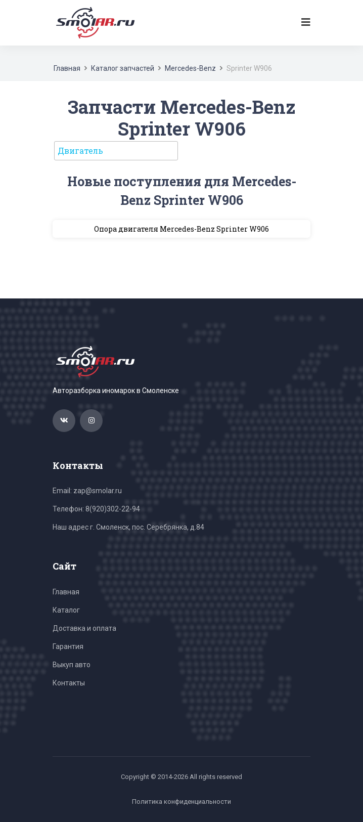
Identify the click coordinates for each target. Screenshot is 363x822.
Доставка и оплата (84, 628)
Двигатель (80, 150)
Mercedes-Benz (190, 68)
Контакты (69, 683)
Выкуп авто (71, 665)
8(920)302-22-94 (112, 509)
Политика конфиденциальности (181, 801)
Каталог (66, 610)
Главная (67, 68)
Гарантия (68, 646)
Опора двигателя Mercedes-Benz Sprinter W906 (181, 229)
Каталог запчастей (122, 68)
